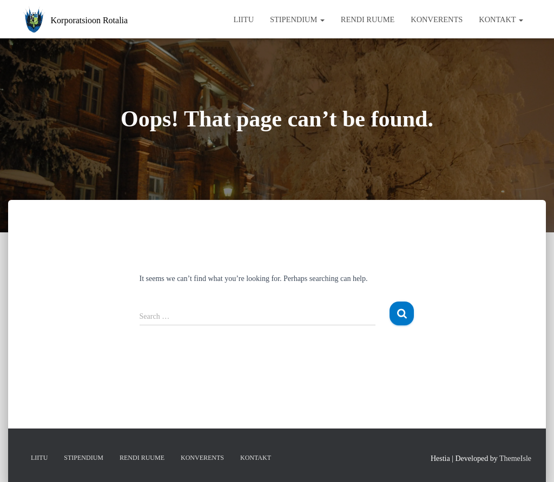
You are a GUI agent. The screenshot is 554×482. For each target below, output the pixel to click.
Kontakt (501, 19)
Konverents (437, 19)
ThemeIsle (515, 458)
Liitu (243, 19)
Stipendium (297, 19)
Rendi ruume (368, 19)
